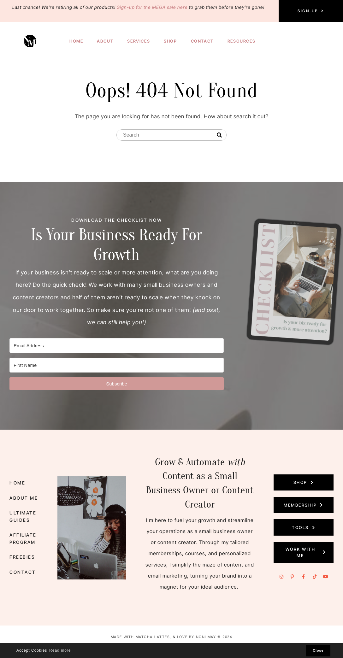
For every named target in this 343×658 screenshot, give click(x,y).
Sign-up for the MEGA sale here (152, 7)
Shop (170, 41)
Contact (202, 41)
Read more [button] (60, 650)
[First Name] (116, 365)
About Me (23, 498)
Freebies (22, 557)
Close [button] (318, 650)
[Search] (219, 135)
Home (76, 41)
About (105, 41)
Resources (241, 41)
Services (138, 41)
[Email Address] (116, 345)
